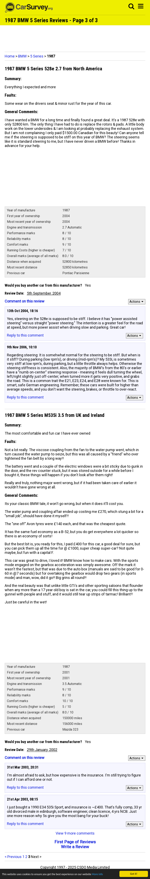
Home (10, 56)
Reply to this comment (25, 335)
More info (97, 874)
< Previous (13, 857)
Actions (137, 302)
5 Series (36, 56)
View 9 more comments (75, 833)
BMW (22, 56)
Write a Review (75, 846)
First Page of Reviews (75, 841)
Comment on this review (24, 301)
